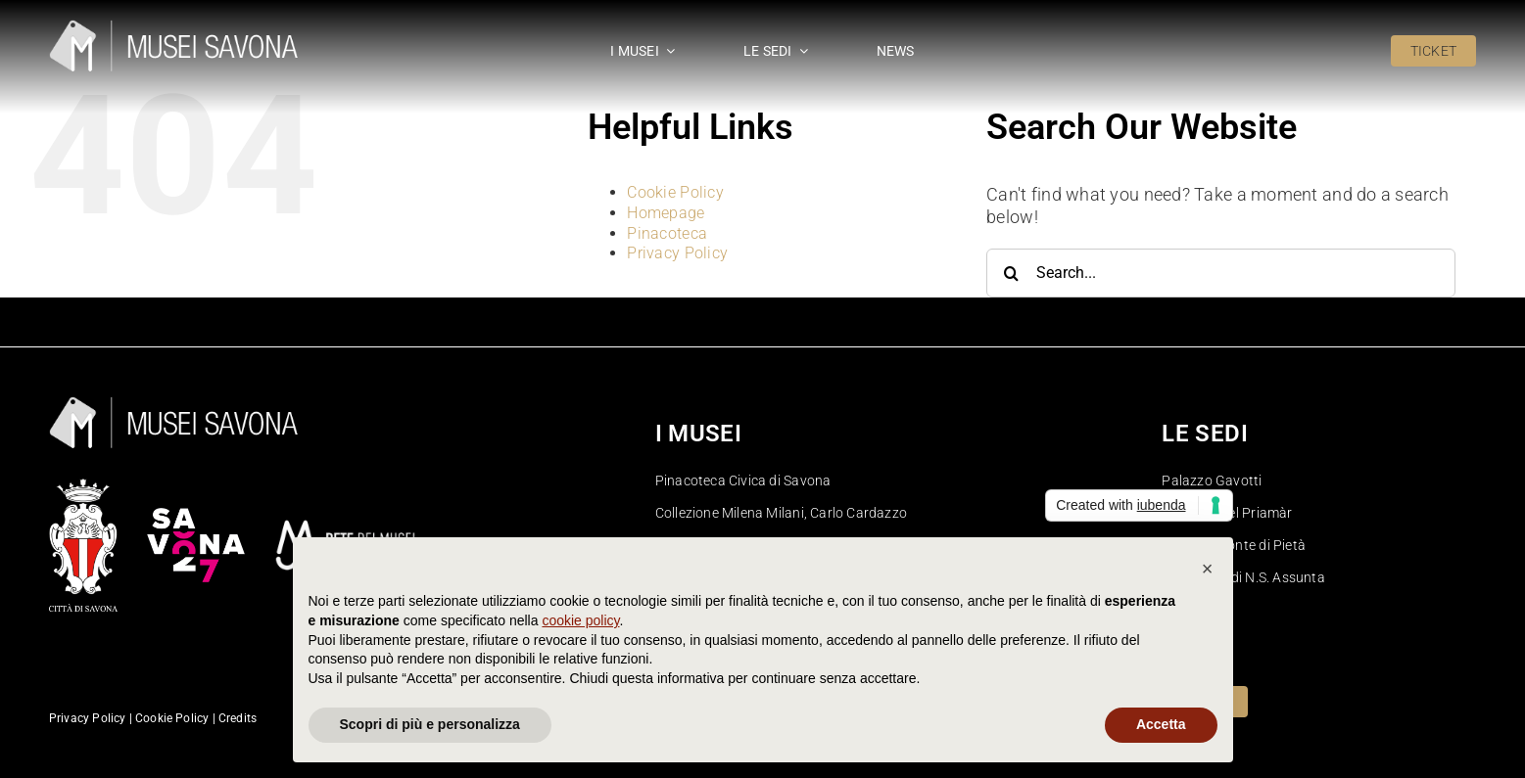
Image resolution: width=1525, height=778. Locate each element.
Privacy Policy (677, 253)
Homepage (665, 213)
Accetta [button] (1161, 724)
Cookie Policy (675, 192)
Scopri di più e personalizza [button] (430, 724)
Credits (237, 718)
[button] (1207, 568)
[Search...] (1220, 273)
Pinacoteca (667, 233)
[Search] (1010, 273)
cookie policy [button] (580, 620)
